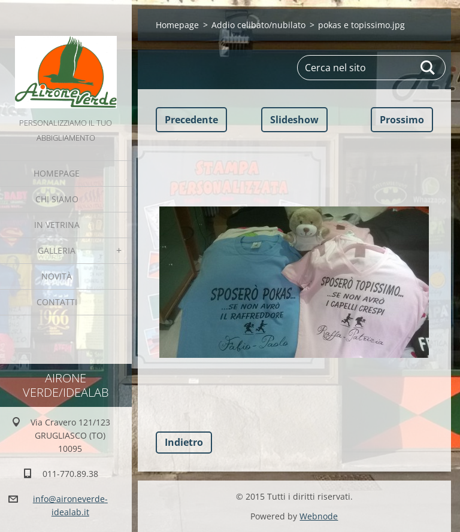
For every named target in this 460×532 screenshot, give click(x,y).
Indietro (184, 442)
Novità (56, 276)
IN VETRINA (57, 224)
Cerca (428, 68)
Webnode (318, 516)
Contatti (57, 302)
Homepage (57, 173)
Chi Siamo (56, 199)
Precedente (191, 119)
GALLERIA (56, 250)
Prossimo (402, 119)
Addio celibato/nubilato (258, 25)
